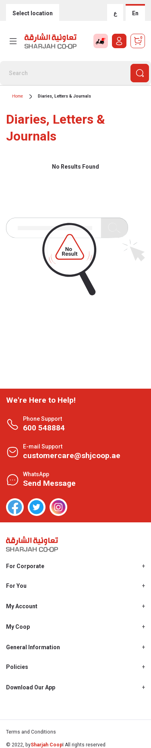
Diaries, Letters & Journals (64, 96)
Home (17, 96)
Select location (32, 13)
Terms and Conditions (31, 732)
